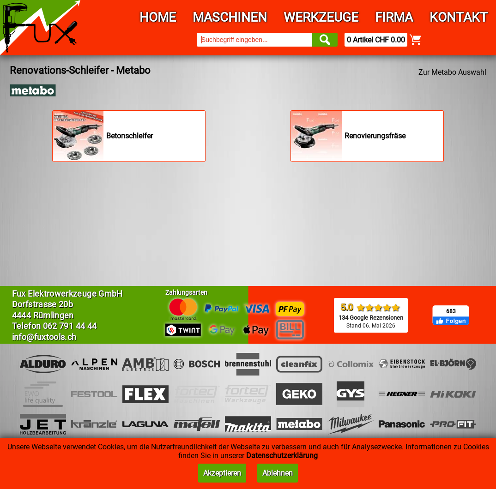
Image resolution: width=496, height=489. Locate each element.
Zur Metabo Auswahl (452, 72)
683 (451, 311)
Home (157, 17)
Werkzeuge (321, 17)
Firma (394, 17)
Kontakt (458, 17)
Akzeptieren (222, 473)
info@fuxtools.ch (44, 337)
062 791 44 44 (70, 326)
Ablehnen (277, 473)
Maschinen (230, 17)
